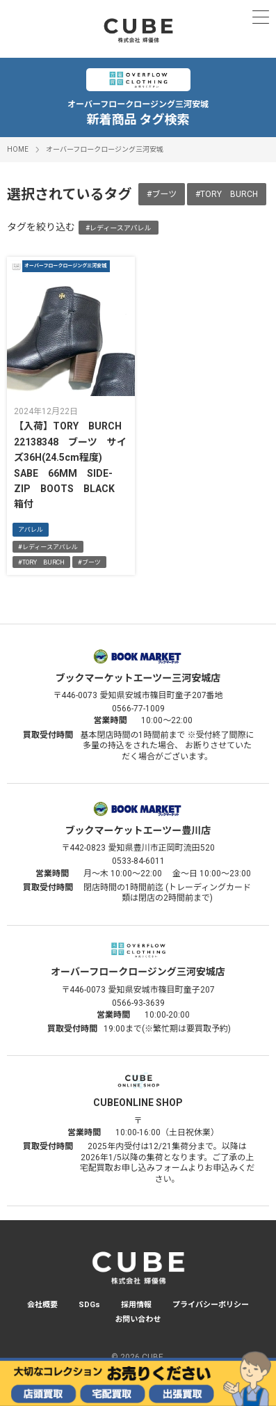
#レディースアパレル (119, 228)
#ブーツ (162, 194)
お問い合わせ (138, 1319)
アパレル (30, 529)
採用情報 (136, 1304)
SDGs (89, 1304)
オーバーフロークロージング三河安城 (104, 149)
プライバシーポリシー (210, 1304)
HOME (18, 149)
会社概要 (42, 1304)
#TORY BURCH (226, 194)
